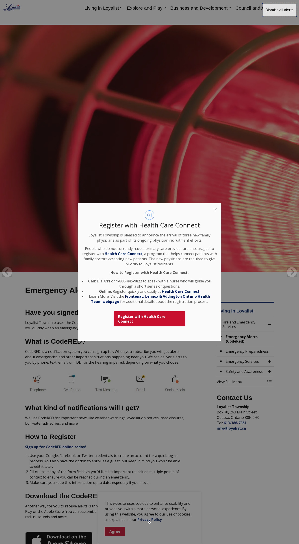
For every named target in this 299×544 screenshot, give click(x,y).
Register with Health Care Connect (141, 319)
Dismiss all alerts (279, 9)
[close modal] (215, 208)
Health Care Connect (180, 291)
